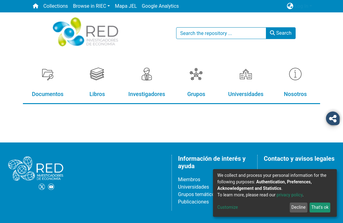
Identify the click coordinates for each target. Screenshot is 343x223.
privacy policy (289, 194)
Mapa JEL (126, 6)
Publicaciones (193, 202)
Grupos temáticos (197, 194)
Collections (55, 6)
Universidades (193, 187)
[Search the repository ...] (221, 33)
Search (280, 33)
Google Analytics (160, 6)
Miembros (189, 179)
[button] (290, 6)
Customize (227, 207)
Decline (298, 207)
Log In (301, 6)
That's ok (319, 207)
